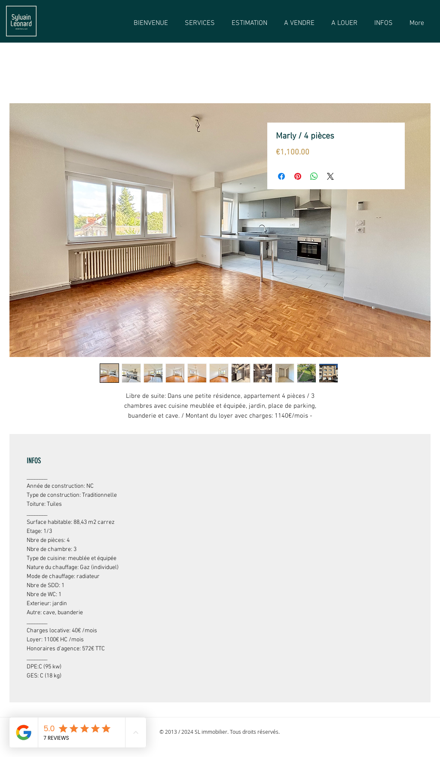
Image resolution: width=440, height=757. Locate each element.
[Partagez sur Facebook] (281, 176)
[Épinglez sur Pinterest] (298, 176)
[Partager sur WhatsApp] (314, 176)
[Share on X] (330, 176)
